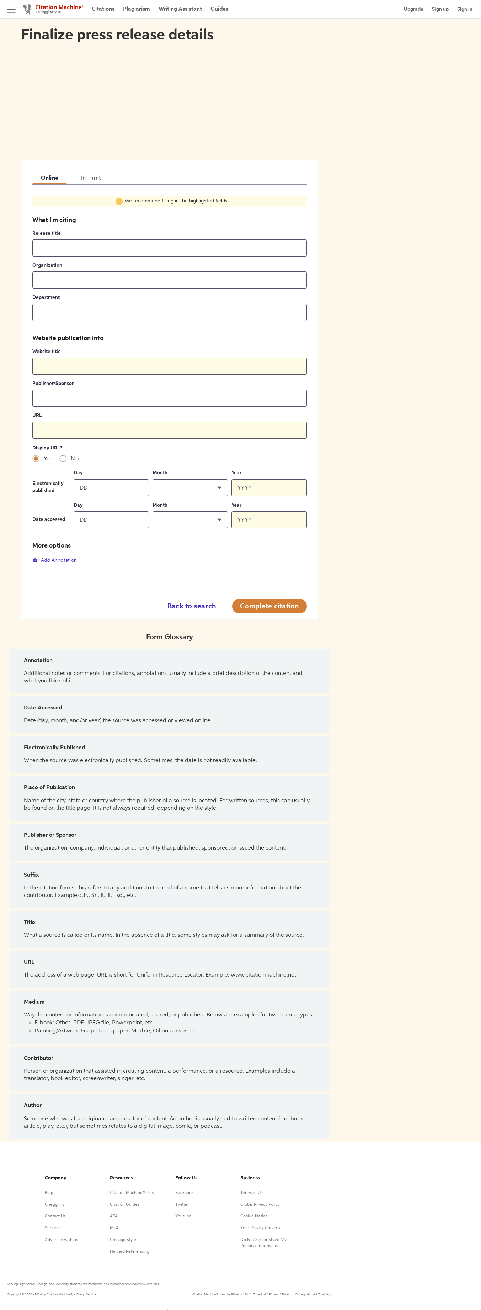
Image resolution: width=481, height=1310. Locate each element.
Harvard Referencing (129, 1252)
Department (46, 297)
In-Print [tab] (91, 178)
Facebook (184, 1193)
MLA (114, 1228)
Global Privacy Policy (260, 1205)
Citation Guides (124, 1205)
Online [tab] (50, 178)
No (75, 459)
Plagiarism (136, 9)
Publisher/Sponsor (53, 383)
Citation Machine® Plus (132, 1193)
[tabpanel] (169, 383)
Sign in (464, 9)
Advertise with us (61, 1240)
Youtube (183, 1216)
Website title (46, 351)
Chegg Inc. (55, 1205)
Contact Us (55, 1216)
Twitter (182, 1205)
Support (52, 1228)
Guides (219, 9)
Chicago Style (123, 1240)
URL (37, 415)
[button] (190, 487)
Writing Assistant (180, 9)
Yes (48, 459)
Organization (47, 265)
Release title (46, 233)
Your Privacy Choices (260, 1228)
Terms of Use (252, 1193)
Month (160, 472)
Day (78, 472)
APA (114, 1216)
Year (236, 472)
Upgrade (413, 9)
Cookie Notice (254, 1216)
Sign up (440, 9)
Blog (49, 1193)
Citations (103, 9)
